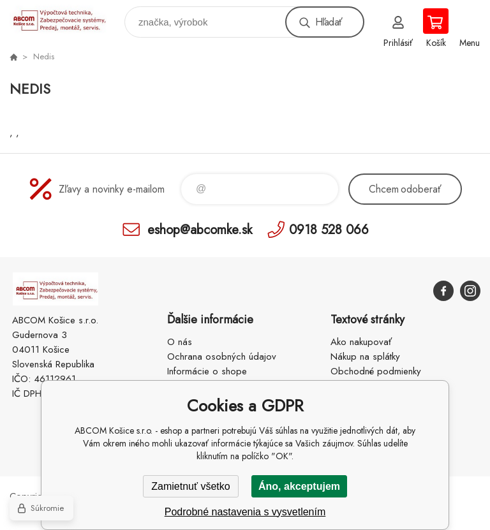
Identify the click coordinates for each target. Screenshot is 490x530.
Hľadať (328, 22)
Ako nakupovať (361, 342)
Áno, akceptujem (299, 486)
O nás (179, 342)
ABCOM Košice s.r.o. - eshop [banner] (66, 19)
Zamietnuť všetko (190, 486)
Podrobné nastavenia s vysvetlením (245, 511)
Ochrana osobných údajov (221, 357)
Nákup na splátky (365, 357)
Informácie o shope (207, 371)
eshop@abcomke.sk (199, 229)
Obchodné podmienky (375, 371)
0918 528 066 (329, 229)
